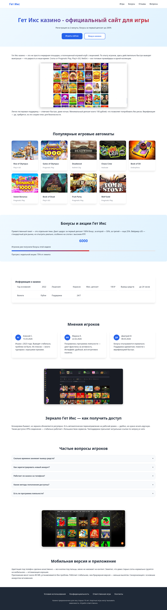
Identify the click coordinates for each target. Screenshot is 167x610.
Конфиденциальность (79, 594)
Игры (122, 4)
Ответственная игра (102, 594)
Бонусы (131, 4)
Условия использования (55, 594)
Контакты (118, 594)
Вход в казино (94, 36)
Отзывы (142, 4)
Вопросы (154, 4)
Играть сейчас (72, 36)
